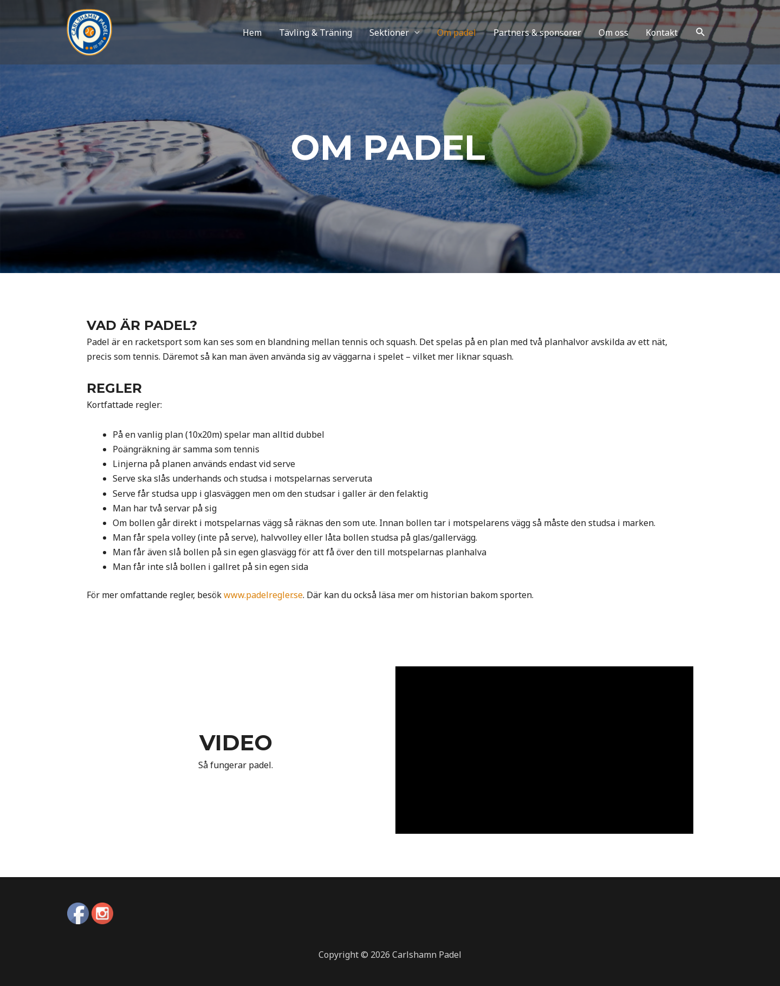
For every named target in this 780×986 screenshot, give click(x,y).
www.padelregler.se (263, 595)
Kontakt (662, 36)
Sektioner (389, 36)
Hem (252, 36)
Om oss (613, 36)
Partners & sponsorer (537, 36)
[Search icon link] (700, 36)
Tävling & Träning (315, 36)
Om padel (456, 36)
